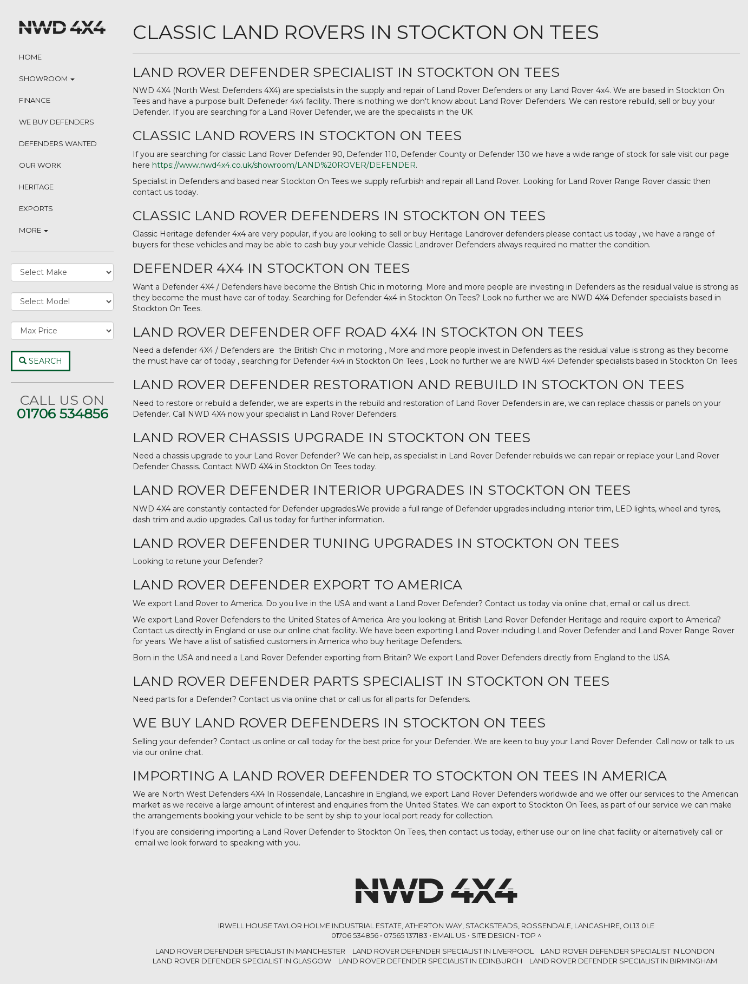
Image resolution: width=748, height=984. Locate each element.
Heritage (36, 186)
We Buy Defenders (56, 121)
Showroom (47, 78)
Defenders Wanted (58, 143)
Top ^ (531, 935)
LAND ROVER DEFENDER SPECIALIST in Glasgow (242, 960)
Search (40, 361)
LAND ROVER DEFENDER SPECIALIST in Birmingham (623, 960)
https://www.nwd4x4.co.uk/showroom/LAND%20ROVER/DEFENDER (284, 165)
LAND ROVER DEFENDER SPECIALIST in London (627, 951)
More (33, 230)
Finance (34, 100)
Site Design (493, 935)
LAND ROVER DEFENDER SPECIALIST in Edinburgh (430, 960)
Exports (36, 208)
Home (30, 57)
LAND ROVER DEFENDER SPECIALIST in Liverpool (443, 951)
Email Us (449, 935)
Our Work (40, 165)
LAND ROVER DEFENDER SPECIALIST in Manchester (250, 951)
